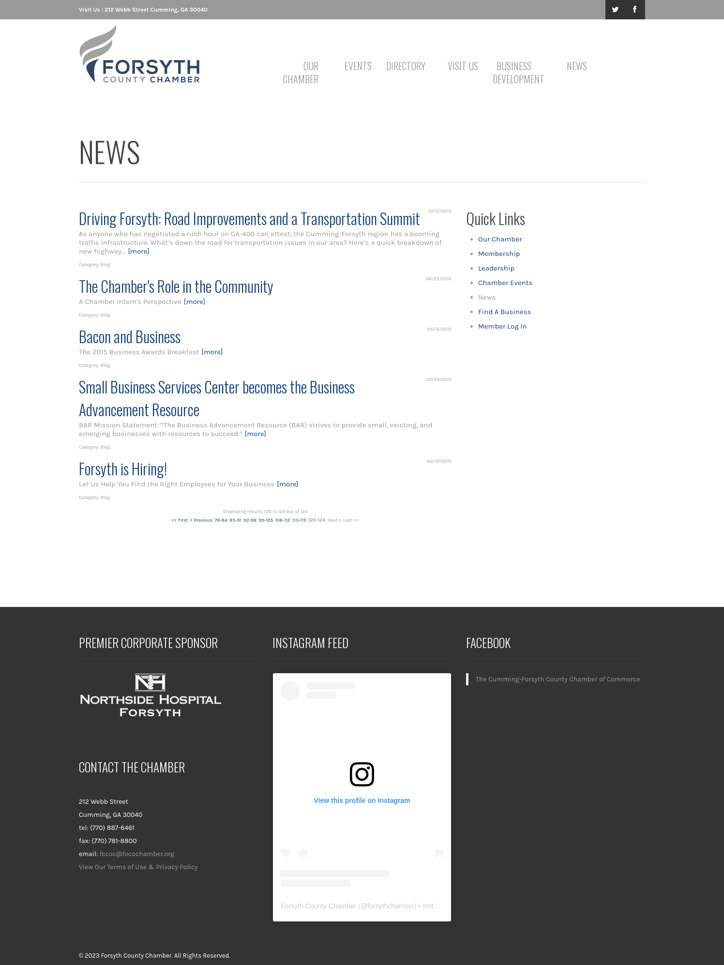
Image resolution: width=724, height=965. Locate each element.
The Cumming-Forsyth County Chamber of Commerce (558, 679)
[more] (138, 251)
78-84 (221, 520)
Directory (405, 66)
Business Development (516, 72)
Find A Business (504, 311)
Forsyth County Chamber (318, 906)
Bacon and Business (130, 336)
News (577, 66)
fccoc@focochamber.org (137, 854)
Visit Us (463, 66)
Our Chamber (300, 72)
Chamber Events (505, 282)
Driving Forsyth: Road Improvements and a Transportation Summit (249, 218)
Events (358, 66)
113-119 (299, 520)
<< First (180, 520)
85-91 (235, 520)
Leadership (496, 268)
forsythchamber (390, 906)
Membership (499, 253)
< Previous (201, 520)
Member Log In (502, 326)
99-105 (265, 520)
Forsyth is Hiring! (123, 468)
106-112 (282, 520)
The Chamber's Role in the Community (176, 285)
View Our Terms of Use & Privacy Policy (138, 867)
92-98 (249, 520)
